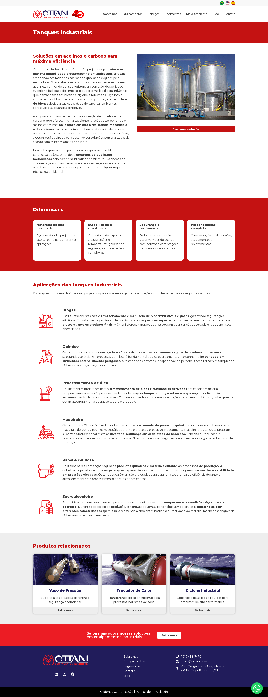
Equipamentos (132, 14)
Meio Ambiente (196, 14)
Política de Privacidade (152, 691)
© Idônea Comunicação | (117, 691)
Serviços (153, 14)
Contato (229, 14)
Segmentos (173, 14)
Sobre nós (110, 14)
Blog (216, 14)
